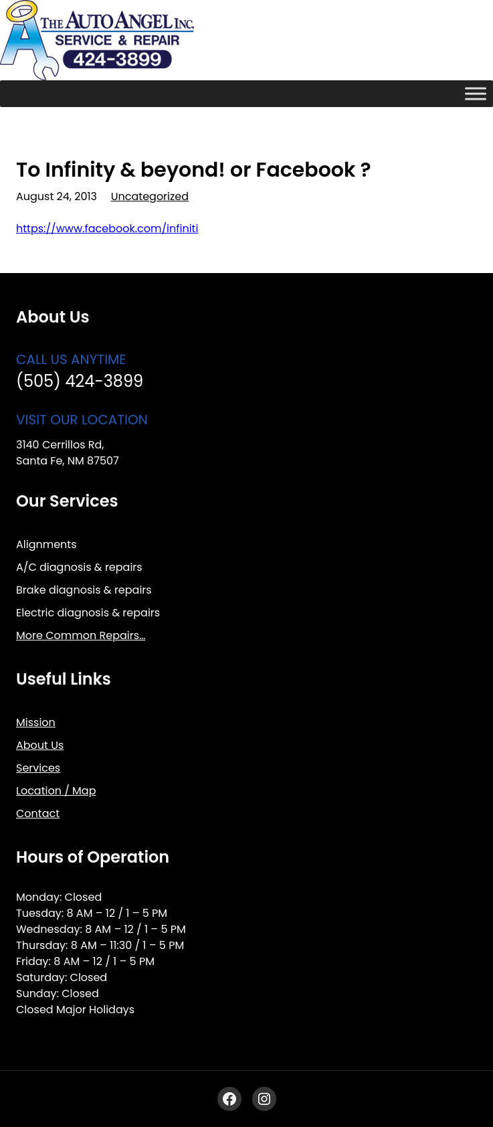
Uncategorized (150, 196)
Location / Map (56, 790)
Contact (38, 813)
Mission (36, 722)
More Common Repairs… (80, 635)
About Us (40, 745)
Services (38, 768)
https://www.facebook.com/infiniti (107, 228)
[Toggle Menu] (475, 93)
